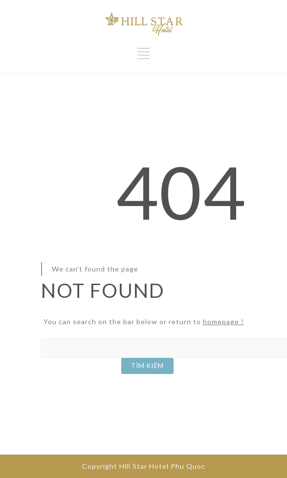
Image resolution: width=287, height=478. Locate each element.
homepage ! (223, 321)
